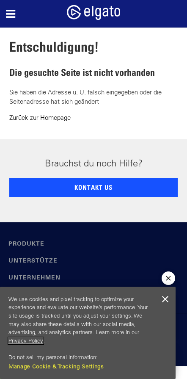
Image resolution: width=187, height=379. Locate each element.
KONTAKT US (93, 187)
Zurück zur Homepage (40, 117)
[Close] (165, 299)
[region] (88, 333)
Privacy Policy (25, 341)
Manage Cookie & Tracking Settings (56, 366)
